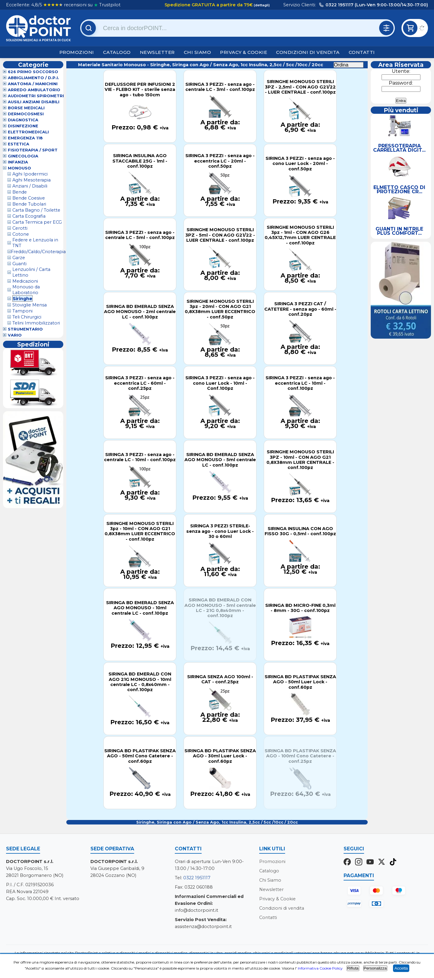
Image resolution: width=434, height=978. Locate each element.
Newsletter (157, 52)
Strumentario (25, 329)
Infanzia (18, 162)
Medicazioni (25, 281)
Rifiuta (353, 968)
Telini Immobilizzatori (36, 323)
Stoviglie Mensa (29, 305)
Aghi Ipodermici (30, 174)
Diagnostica (23, 120)
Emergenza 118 (25, 138)
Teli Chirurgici (26, 317)
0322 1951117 (196, 877)
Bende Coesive (28, 198)
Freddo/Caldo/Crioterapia (38, 251)
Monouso (19, 168)
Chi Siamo (197, 52)
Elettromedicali (28, 132)
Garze (18, 257)
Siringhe (22, 298)
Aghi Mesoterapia (31, 180)
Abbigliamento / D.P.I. (33, 78)
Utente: (401, 71)
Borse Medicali (26, 108)
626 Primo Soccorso (33, 72)
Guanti (19, 263)
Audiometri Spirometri (36, 96)
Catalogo (117, 52)
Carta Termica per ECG (37, 222)
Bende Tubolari (29, 204)
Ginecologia (23, 156)
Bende (19, 192)
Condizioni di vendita (308, 52)
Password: (401, 83)
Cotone (20, 234)
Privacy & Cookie (243, 52)
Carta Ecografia (29, 216)
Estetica (18, 144)
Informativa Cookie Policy (320, 968)
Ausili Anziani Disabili (33, 102)
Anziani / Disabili (29, 186)
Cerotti (19, 228)
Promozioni (76, 52)
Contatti (362, 52)
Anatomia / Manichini (33, 84)
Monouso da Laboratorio (26, 289)
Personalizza (375, 968)
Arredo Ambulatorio (34, 90)
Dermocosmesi (26, 114)
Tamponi (22, 311)
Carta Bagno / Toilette (36, 210)
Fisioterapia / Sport (33, 150)
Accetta (401, 968)
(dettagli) (261, 5)
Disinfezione (23, 126)
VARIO (15, 335)
